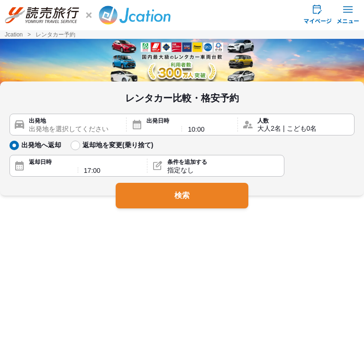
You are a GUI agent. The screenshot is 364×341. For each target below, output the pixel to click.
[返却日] (50, 170)
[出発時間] (210, 129)
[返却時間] (112, 170)
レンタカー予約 (55, 34)
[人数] (303, 129)
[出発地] (75, 129)
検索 (182, 195)
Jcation (14, 34)
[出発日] (161, 129)
